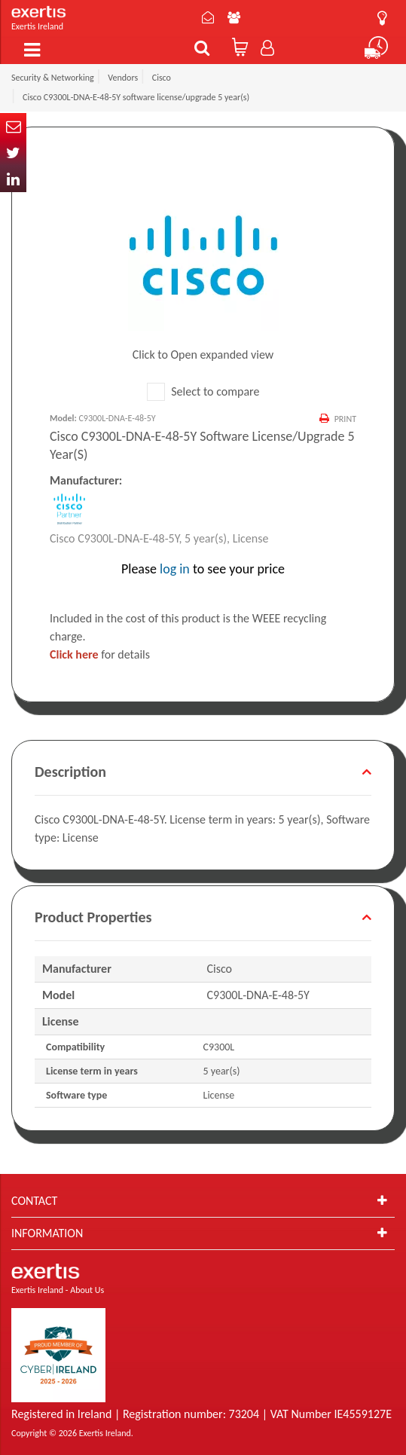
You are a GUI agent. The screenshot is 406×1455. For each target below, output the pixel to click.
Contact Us (208, 17)
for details (100, 654)
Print (345, 419)
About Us (233, 17)
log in (175, 569)
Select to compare (203, 391)
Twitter (13, 152)
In (13, 179)
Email (13, 126)
